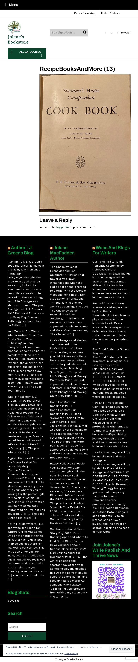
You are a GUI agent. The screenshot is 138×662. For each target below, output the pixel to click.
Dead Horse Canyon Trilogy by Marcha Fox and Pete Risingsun (111, 456)
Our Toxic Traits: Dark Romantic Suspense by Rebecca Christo (108, 265)
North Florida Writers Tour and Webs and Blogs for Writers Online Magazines (25, 527)
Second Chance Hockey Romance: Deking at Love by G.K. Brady (110, 307)
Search (85, 32)
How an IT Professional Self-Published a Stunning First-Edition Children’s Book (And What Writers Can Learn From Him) (110, 410)
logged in (62, 227)
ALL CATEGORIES (26, 53)
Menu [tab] (10, 4)
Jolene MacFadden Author (62, 253)
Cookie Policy (71, 653)
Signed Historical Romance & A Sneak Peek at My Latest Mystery (26, 462)
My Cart (123, 33)
